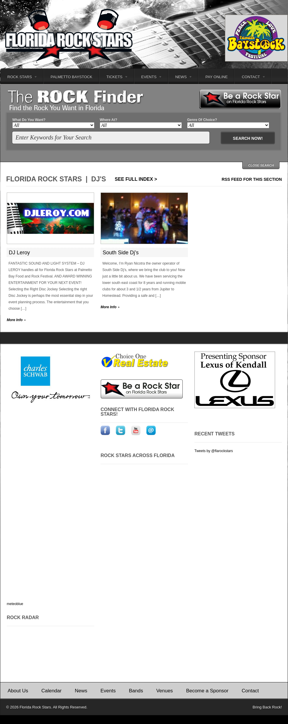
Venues (164, 691)
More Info (15, 320)
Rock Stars (19, 78)
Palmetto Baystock (71, 77)
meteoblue (15, 604)
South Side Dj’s (121, 252)
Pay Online (217, 77)
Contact (250, 78)
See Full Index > (136, 179)
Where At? (108, 120)
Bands (136, 691)
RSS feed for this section (252, 179)
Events (148, 78)
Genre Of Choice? (202, 120)
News (180, 78)
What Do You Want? (28, 120)
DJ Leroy (19, 252)
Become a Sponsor (207, 691)
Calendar (51, 691)
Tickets (113, 78)
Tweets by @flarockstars (213, 451)
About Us (18, 691)
